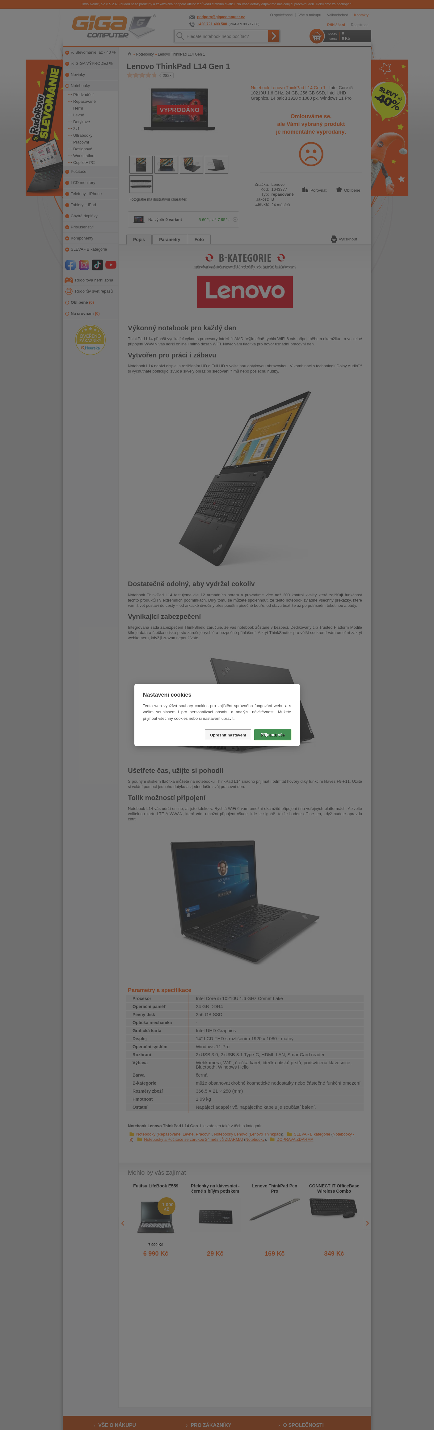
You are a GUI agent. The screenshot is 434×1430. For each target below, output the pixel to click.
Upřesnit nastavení (228, 735)
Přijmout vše (272, 734)
